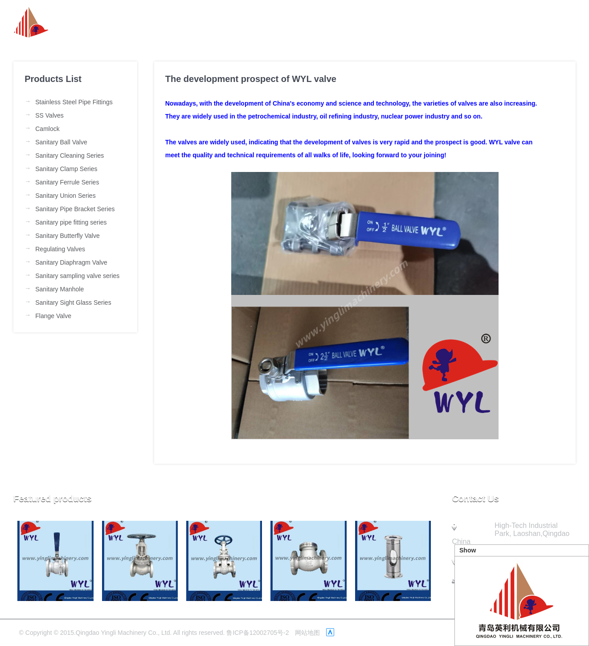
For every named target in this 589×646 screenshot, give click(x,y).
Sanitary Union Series (65, 195)
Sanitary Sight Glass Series (73, 302)
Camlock (47, 128)
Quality (511, 22)
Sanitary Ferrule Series (67, 182)
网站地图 (307, 632)
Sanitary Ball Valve (61, 142)
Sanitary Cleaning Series (69, 155)
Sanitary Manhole (59, 289)
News (353, 22)
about (309, 22)
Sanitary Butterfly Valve (67, 235)
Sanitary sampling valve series (77, 275)
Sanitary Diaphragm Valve (71, 262)
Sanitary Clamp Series (66, 168)
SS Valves (49, 115)
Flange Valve (53, 315)
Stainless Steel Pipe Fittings (74, 102)
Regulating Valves (60, 249)
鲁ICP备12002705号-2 (257, 632)
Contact (562, 22)
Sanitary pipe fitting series (70, 222)
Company (457, 22)
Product (401, 22)
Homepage (254, 22)
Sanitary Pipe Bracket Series (75, 209)
